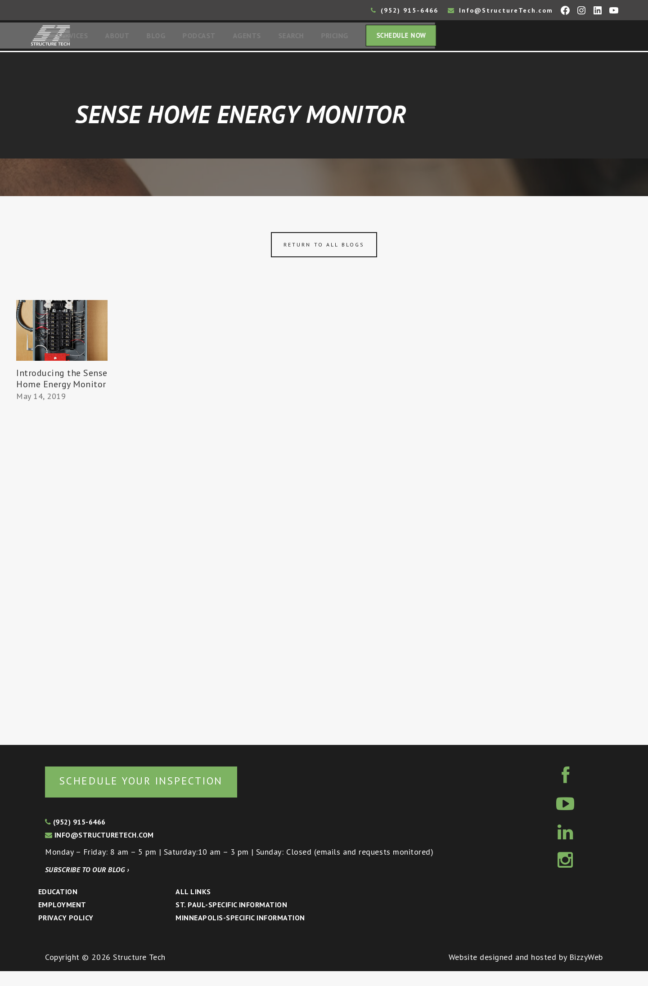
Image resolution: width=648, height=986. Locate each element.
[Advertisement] (62, 583)
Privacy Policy (66, 932)
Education (57, 906)
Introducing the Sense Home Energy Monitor (56, 387)
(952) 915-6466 (404, 10)
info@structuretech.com (99, 849)
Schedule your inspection (151, 795)
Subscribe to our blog (87, 884)
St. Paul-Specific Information (231, 919)
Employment (62, 919)
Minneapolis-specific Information (240, 932)
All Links (193, 906)
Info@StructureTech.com (500, 10)
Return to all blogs (324, 247)
